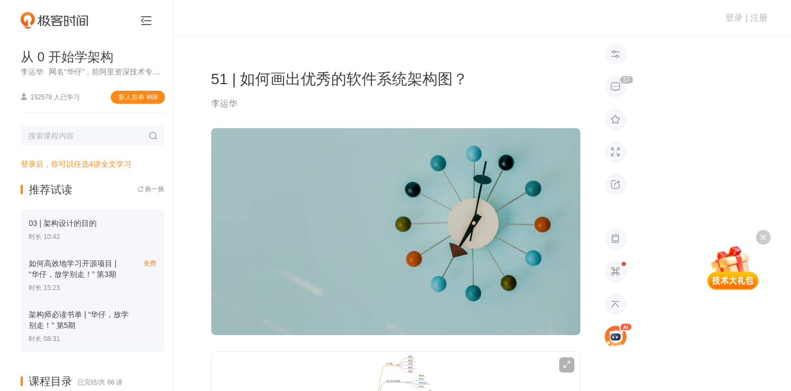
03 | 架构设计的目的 (63, 223)
